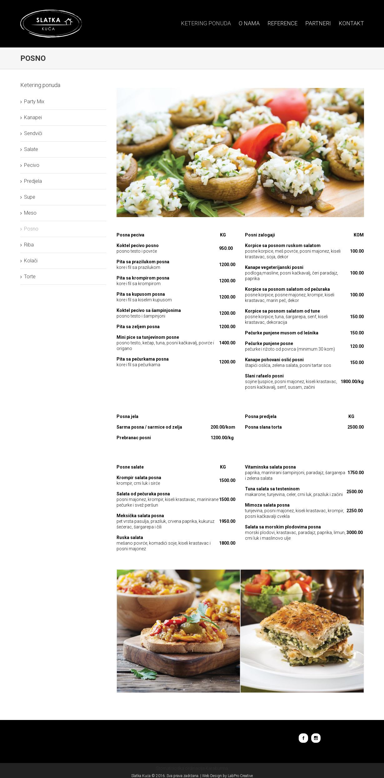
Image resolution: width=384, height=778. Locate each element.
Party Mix (32, 102)
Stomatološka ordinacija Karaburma (191, 768)
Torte (28, 277)
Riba (27, 245)
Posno (29, 229)
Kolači (29, 261)
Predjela (31, 181)
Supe (28, 197)
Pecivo (30, 165)
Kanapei (31, 117)
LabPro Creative (239, 776)
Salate (29, 149)
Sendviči (31, 133)
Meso (28, 213)
